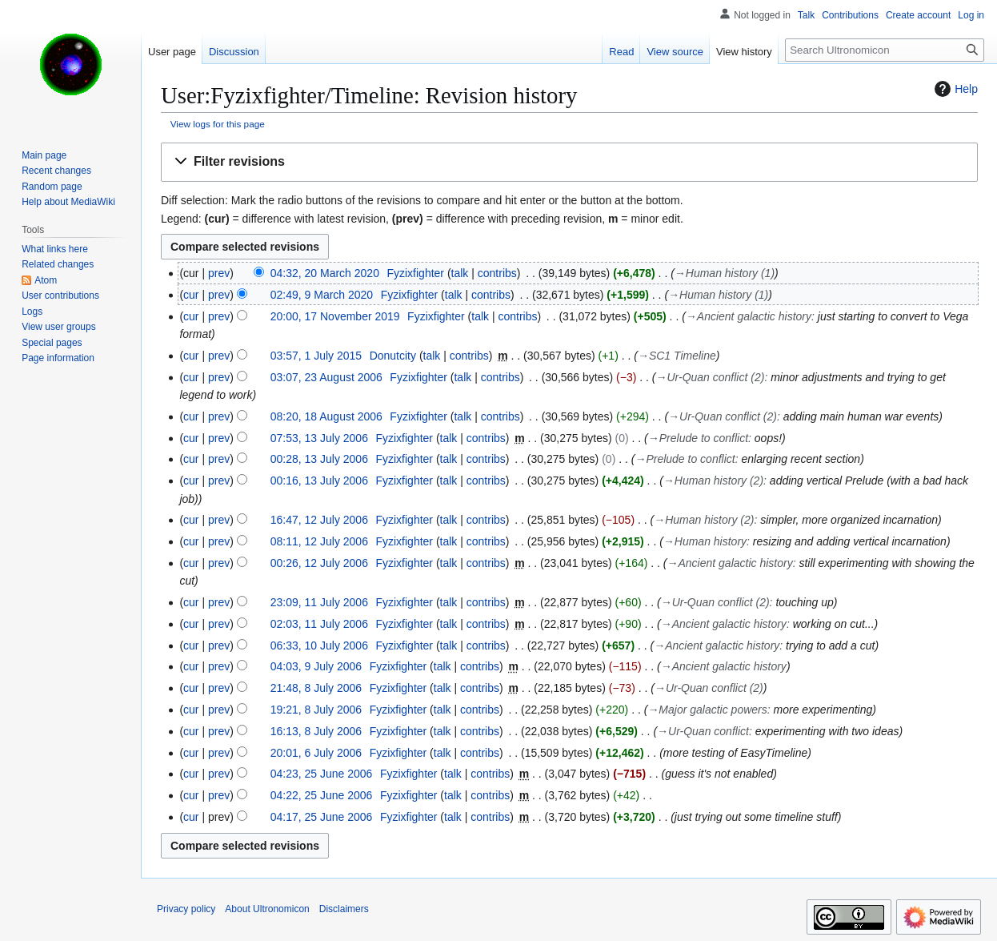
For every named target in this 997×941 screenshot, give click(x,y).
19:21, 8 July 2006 (316, 709)
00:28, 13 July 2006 (319, 458)
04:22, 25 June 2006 (321, 795)
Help (954, 89)
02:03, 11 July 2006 (319, 623)
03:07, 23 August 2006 (326, 377)
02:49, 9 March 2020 (321, 294)
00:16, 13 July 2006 (319, 480)
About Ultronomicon (267, 909)
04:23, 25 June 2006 (321, 773)
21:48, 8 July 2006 (316, 688)
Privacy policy (186, 909)
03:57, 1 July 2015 (316, 355)
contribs (497, 273)
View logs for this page (217, 124)
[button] (569, 162)
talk (460, 273)
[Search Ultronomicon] (884, 50)
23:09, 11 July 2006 (319, 602)
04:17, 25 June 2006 (321, 816)
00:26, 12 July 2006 (319, 563)
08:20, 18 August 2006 (326, 416)
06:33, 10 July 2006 (319, 645)
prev (219, 273)
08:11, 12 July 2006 (319, 541)
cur (190, 294)
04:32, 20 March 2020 (324, 273)
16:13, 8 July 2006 (316, 731)
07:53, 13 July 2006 (319, 438)
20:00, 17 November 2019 (335, 316)
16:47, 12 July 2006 (319, 519)
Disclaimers (344, 909)
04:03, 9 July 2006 (316, 666)
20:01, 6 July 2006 (316, 752)
